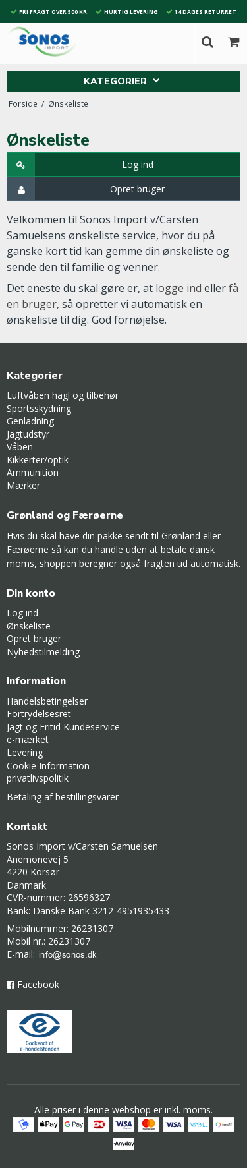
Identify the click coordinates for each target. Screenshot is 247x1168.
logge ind (178, 288)
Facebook (38, 984)
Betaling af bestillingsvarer (63, 796)
